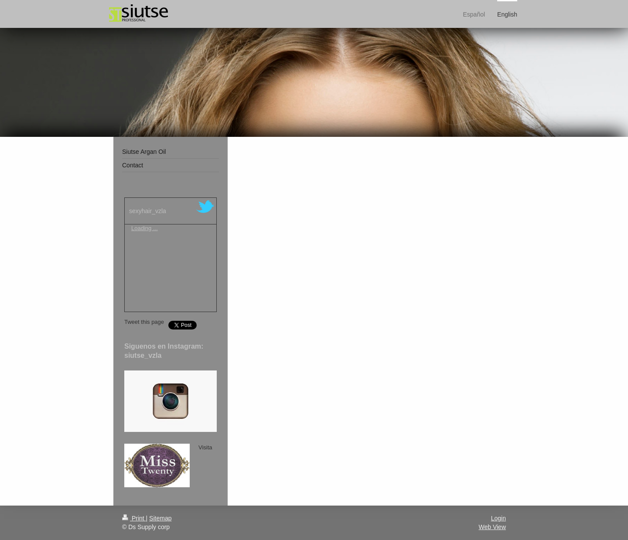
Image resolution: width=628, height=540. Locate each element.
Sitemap (160, 518)
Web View (492, 526)
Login (498, 518)
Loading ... (144, 228)
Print (134, 518)
